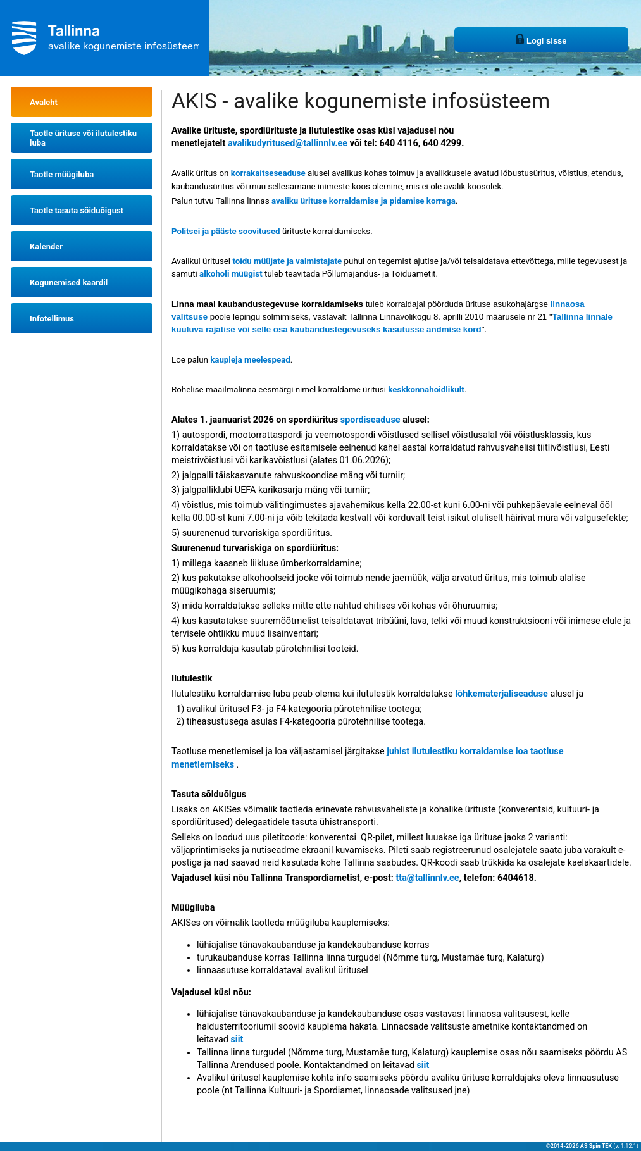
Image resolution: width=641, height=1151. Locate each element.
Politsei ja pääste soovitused (225, 231)
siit (236, 1039)
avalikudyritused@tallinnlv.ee (287, 143)
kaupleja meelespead (250, 359)
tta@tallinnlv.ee (427, 878)
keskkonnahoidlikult (426, 389)
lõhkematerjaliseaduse (501, 693)
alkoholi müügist (231, 273)
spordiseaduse (370, 419)
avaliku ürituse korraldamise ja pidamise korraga (363, 201)
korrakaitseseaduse (268, 173)
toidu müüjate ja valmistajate (287, 261)
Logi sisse (541, 40)
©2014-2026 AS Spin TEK (579, 1146)
